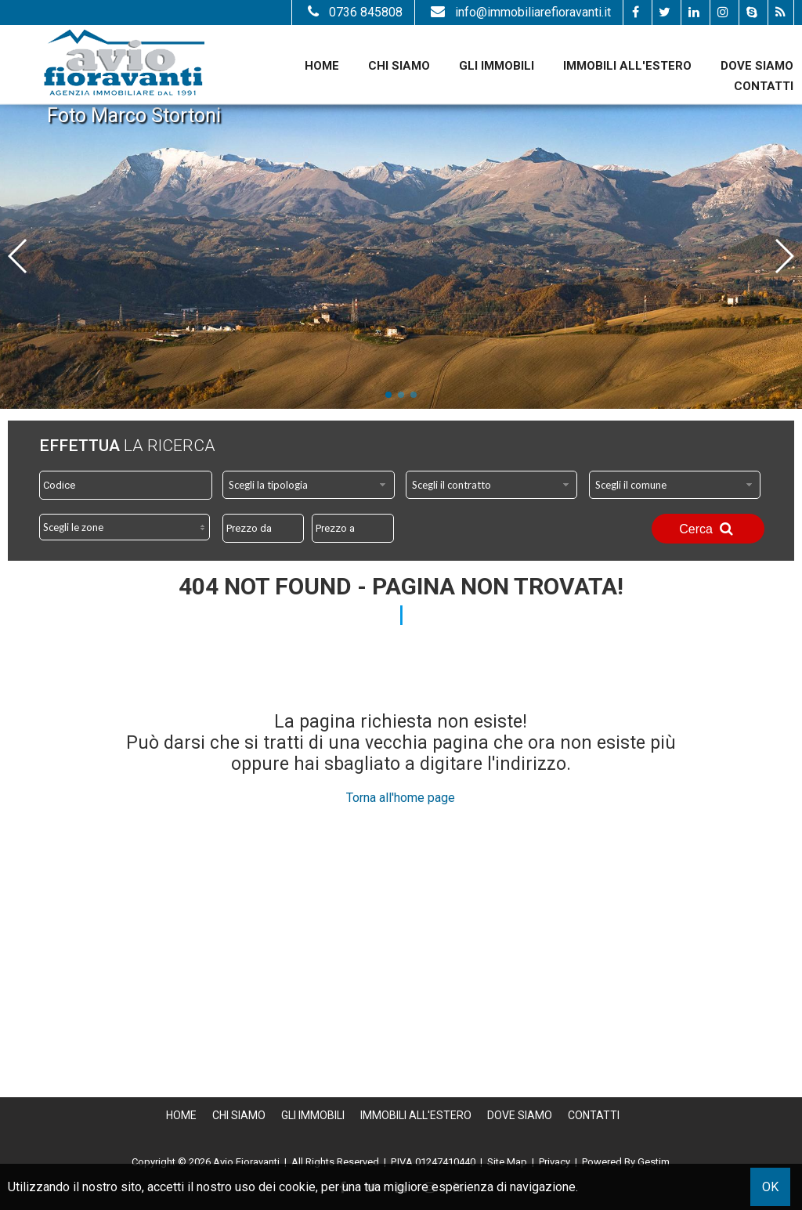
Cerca (708, 529)
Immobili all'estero (627, 66)
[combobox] (308, 485)
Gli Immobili (496, 66)
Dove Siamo (757, 66)
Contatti (763, 86)
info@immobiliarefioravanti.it (519, 12)
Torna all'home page (400, 797)
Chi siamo (399, 66)
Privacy (554, 1162)
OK (770, 1186)
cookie (297, 1186)
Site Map (507, 1162)
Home (322, 66)
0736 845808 (353, 12)
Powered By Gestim (626, 1162)
